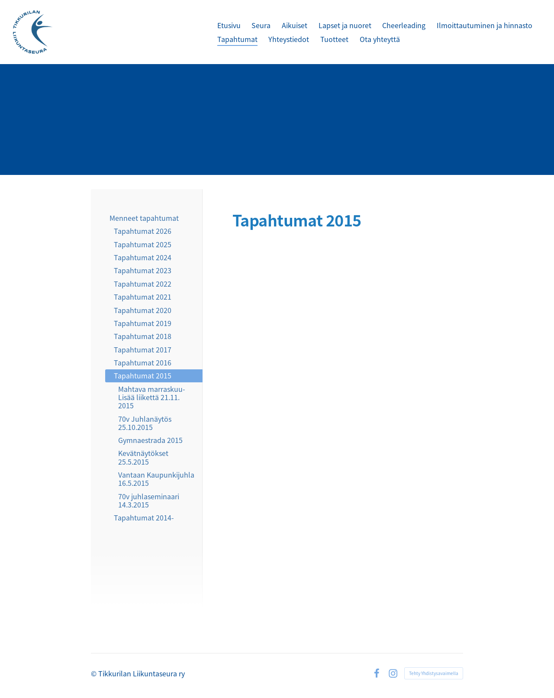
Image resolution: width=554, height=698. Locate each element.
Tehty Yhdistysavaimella (433, 673)
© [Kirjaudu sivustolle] (94, 673)
